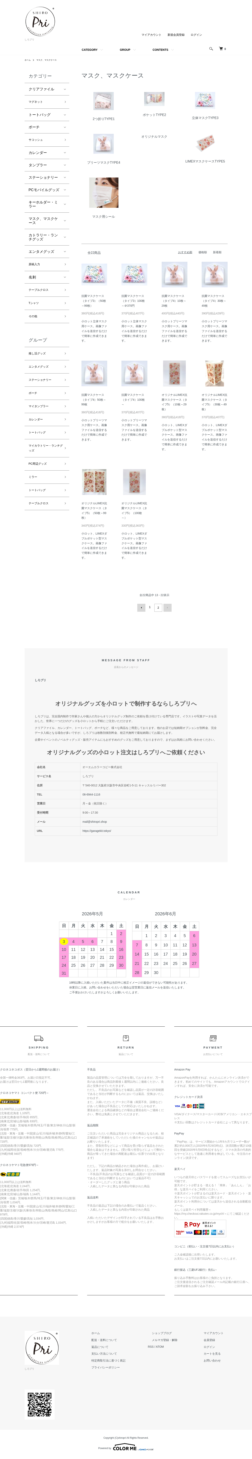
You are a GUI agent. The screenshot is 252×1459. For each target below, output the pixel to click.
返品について (120, 1345)
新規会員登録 (176, 34)
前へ (143, 607)
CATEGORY (89, 49)
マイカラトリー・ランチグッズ (43, 467)
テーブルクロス (41, 295)
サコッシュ (38, 142)
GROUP (125, 49)
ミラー (34, 499)
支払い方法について (124, 1352)
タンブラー (38, 168)
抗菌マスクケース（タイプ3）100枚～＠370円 (133, 300)
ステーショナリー (43, 180)
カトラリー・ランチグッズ (43, 240)
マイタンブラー (41, 421)
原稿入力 (36, 268)
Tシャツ (35, 309)
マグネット (38, 103)
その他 (34, 324)
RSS (167, 1345)
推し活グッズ (40, 362)
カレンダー (38, 155)
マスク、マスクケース (50, 59)
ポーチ (34, 129)
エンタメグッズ (41, 254)
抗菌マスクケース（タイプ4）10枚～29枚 (174, 300)
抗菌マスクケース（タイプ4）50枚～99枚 (93, 399)
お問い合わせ (216, 1359)
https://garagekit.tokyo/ (96, 829)
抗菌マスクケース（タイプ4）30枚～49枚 (214, 300)
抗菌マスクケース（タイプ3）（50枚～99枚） (93, 300)
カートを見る (216, 1352)
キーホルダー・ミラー (43, 207)
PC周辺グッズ (40, 485)
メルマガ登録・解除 (176, 1338)
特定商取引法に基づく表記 (128, 1359)
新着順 (217, 252)
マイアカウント (151, 34)
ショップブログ (174, 1331)
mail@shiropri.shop (94, 820)
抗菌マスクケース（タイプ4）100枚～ (133, 399)
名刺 (32, 281)
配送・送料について (124, 1338)
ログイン (196, 34)
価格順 (202, 252)
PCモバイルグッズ (44, 192)
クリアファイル (41, 89)
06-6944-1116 (91, 792)
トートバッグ (40, 116)
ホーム (28, 59)
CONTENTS (160, 49)
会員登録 (213, 1338)
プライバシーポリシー (125, 1365)
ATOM (176, 1345)
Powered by (126, 1445)
